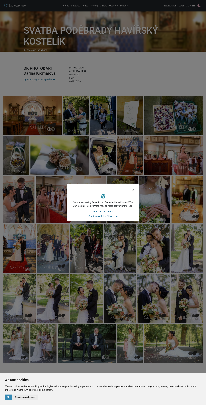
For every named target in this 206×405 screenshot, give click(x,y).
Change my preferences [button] (25, 397)
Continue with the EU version (102, 216)
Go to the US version (103, 211)
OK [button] (8, 397)
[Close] (133, 190)
